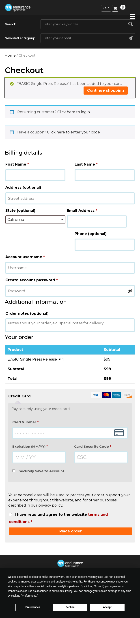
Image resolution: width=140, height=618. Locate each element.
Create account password (31, 280)
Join (106, 8)
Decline (69, 607)
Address (23, 187)
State (20, 210)
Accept (107, 607)
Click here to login (73, 112)
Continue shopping (105, 90)
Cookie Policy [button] (64, 591)
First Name (17, 164)
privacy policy (50, 505)
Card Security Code (92, 447)
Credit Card (70, 396)
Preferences (32, 607)
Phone (91, 234)
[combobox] (35, 219)
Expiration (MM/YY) (30, 447)
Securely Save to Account (41, 471)
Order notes (27, 313)
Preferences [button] (29, 595)
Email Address (82, 210)
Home (10, 55)
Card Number (25, 422)
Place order (70, 531)
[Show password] (129, 290)
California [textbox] (15, 219)
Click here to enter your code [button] (73, 132)
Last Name (86, 164)
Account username (25, 257)
